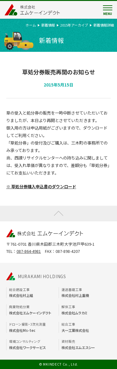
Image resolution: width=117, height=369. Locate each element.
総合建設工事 (34, 292)
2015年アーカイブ (74, 24)
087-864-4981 (29, 251)
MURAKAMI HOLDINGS (42, 276)
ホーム (31, 24)
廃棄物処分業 (34, 310)
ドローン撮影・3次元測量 (34, 327)
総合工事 (86, 327)
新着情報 (48, 24)
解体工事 (86, 310)
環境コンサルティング (34, 344)
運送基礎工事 (86, 292)
